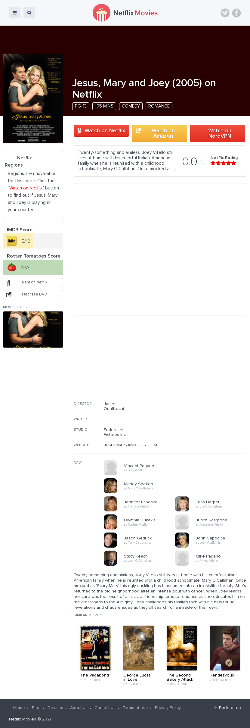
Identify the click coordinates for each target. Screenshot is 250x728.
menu (14, 12)
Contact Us (105, 708)
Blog (36, 708)
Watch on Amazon (163, 133)
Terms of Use (135, 708)
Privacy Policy (168, 708)
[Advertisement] (202, 362)
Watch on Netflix (105, 130)
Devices (55, 708)
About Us (79, 708)
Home (19, 708)
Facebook (236, 12)
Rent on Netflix (34, 282)
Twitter (225, 12)
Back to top (230, 708)
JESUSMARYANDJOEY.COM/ (131, 445)
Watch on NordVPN (219, 133)
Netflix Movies (22, 719)
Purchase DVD (34, 294)
